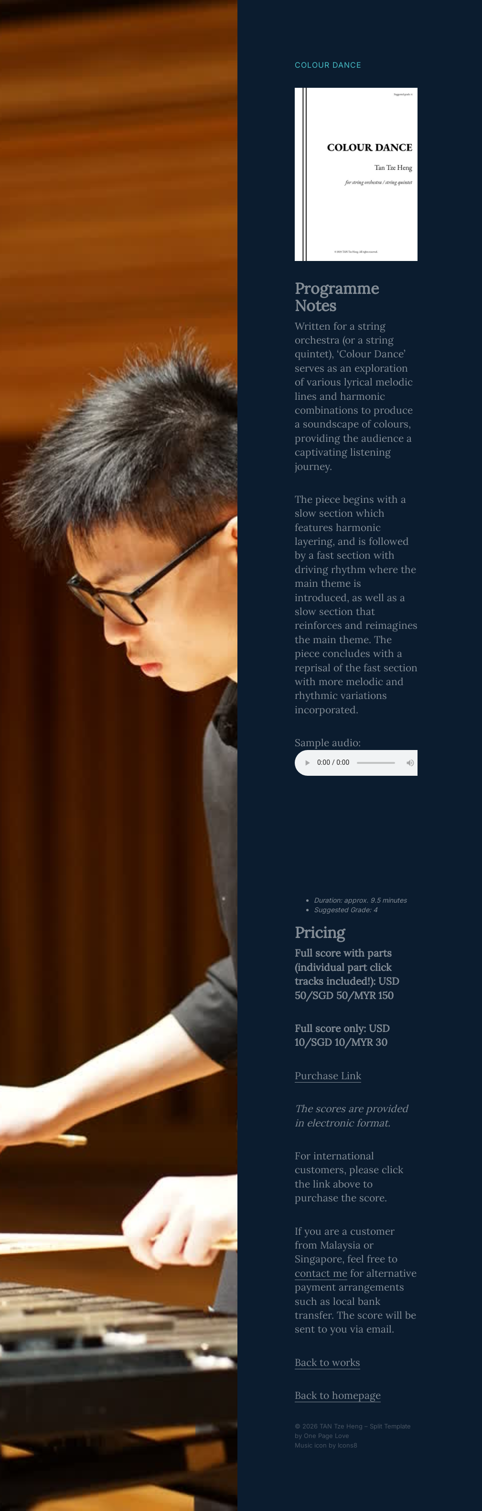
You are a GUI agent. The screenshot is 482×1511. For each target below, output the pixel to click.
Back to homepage (338, 1395)
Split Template (390, 1426)
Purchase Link (328, 1075)
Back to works (327, 1362)
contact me (321, 1273)
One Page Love (326, 1435)
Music (303, 1445)
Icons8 (347, 1445)
